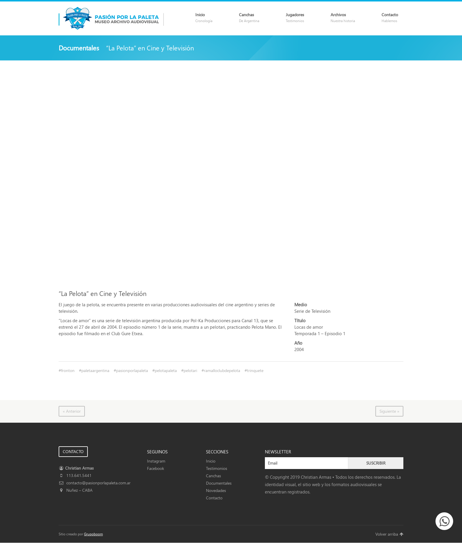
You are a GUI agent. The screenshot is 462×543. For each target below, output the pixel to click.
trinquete (255, 370)
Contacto (214, 498)
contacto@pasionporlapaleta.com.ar (95, 483)
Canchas (213, 475)
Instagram (156, 461)
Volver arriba (389, 534)
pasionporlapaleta (132, 370)
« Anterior (72, 411)
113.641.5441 (75, 475)
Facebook (155, 468)
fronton (68, 370)
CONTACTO (73, 451)
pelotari (190, 370)
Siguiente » (389, 411)
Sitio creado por (81, 534)
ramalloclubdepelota (222, 370)
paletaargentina (95, 370)
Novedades (216, 490)
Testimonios (216, 468)
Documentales (219, 483)
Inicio (210, 461)
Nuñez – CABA (76, 490)
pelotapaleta (166, 370)
